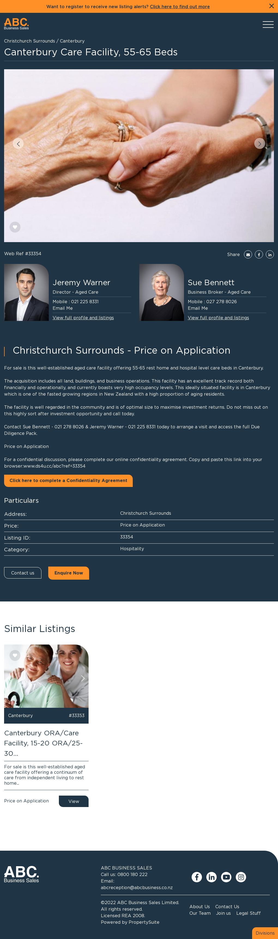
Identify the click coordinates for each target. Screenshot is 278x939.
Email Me (63, 308)
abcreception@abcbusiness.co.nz (137, 887)
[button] (18, 143)
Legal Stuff (248, 913)
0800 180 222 (132, 874)
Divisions (265, 933)
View (73, 801)
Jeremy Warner (81, 282)
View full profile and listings (83, 317)
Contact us (22, 572)
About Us (199, 906)
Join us (223, 913)
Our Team (200, 913)
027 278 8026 (221, 301)
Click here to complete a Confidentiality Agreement (68, 480)
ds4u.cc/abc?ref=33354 (60, 466)
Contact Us (227, 906)
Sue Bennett (211, 282)
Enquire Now (69, 573)
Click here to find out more (180, 7)
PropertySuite (144, 922)
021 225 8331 (85, 301)
